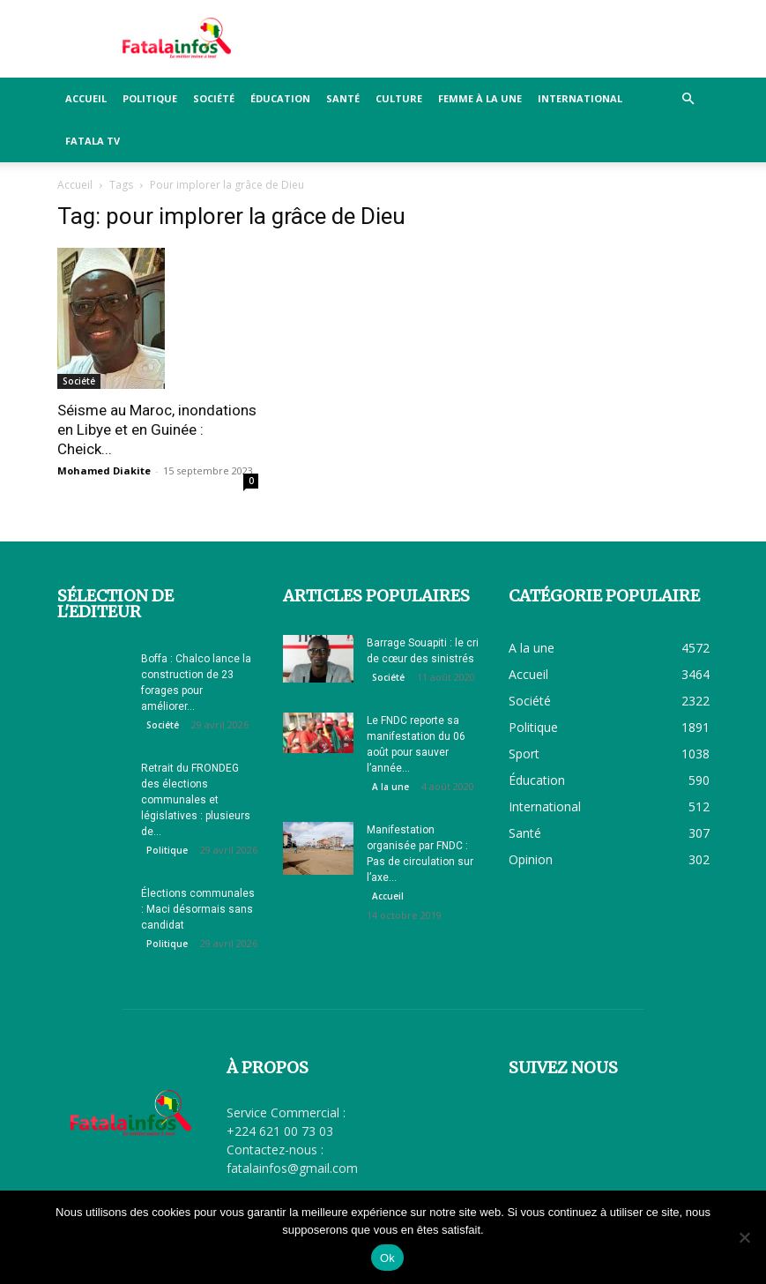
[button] (688, 99)
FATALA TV (92, 140)
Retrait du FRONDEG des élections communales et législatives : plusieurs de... (195, 800)
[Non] (744, 1237)
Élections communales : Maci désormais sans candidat (198, 909)
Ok (387, 1258)
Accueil (86, 98)
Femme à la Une (480, 98)
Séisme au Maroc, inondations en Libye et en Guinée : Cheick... (157, 429)
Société (213, 98)
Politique (150, 98)
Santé (343, 98)
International (580, 98)
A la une (390, 786)
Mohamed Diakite (104, 470)
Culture (399, 98)
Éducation (280, 98)
